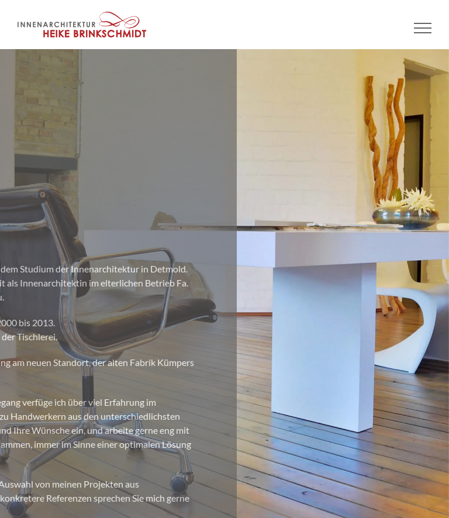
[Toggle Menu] (423, 28)
